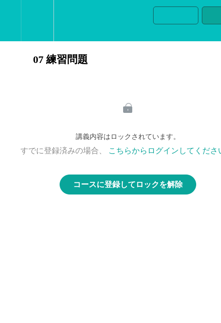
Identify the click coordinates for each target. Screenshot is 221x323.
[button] (10, 20)
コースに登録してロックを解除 (128, 184)
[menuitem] (37, 20)
